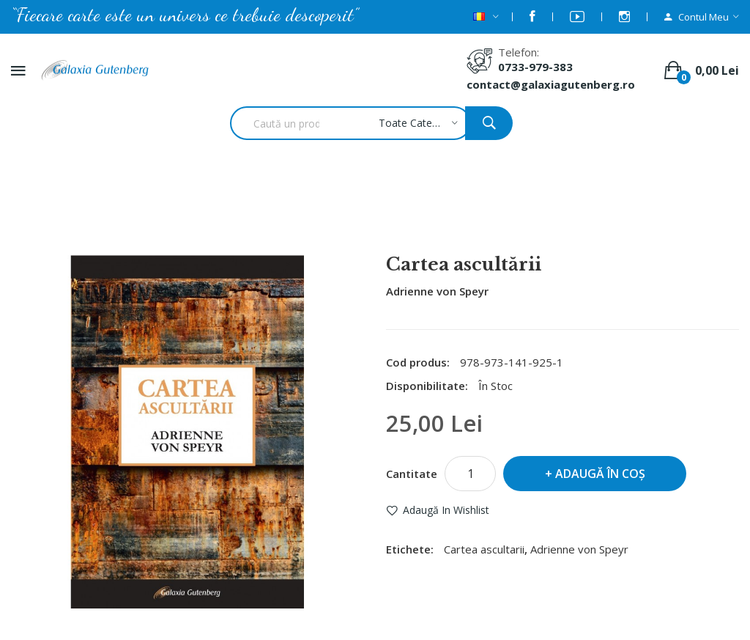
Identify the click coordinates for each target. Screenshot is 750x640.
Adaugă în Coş (600, 474)
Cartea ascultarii (484, 549)
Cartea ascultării (394, 215)
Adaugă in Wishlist (446, 510)
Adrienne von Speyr (437, 291)
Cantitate (411, 473)
